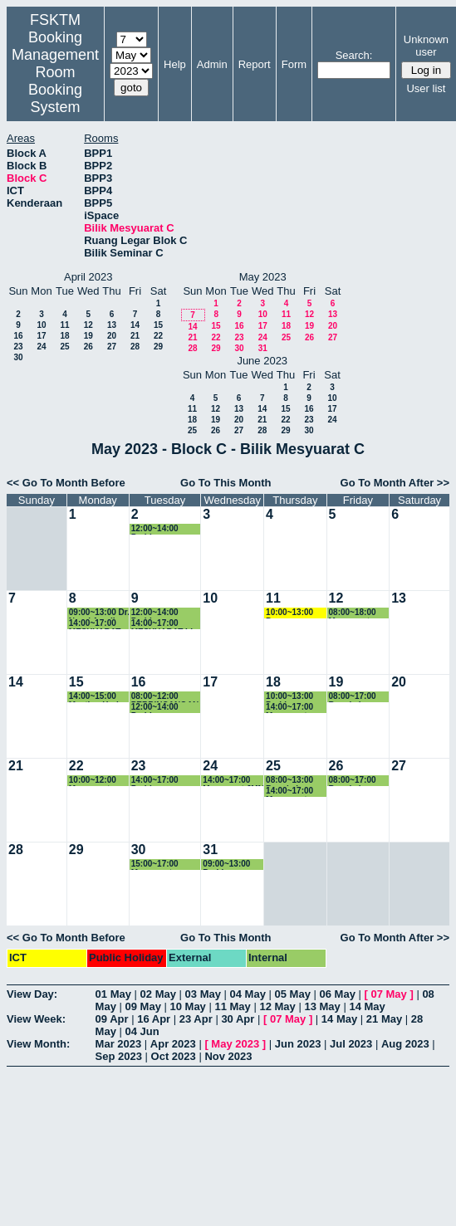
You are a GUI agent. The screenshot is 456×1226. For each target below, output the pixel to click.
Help (175, 64)
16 (17, 335)
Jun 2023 (298, 1044)
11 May (232, 1006)
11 (64, 325)
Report (254, 64)
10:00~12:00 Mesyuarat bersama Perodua (92, 780)
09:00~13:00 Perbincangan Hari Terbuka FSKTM (230, 864)
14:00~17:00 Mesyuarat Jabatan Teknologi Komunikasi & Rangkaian (293, 791)
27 (111, 346)
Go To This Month (226, 482)
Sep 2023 (119, 1056)
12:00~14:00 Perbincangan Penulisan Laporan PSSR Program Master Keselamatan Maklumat (162, 529)
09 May (143, 1006)
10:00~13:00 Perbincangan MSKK (293, 696)
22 (158, 335)
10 (41, 325)
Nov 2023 (228, 1056)
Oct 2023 (173, 1056)
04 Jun (142, 1031)
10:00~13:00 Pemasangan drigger (291, 613)
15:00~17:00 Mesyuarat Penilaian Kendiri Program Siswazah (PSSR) (165, 864)
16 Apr (153, 1019)
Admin (212, 64)
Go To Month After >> (395, 482)
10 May (187, 1006)
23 (17, 346)
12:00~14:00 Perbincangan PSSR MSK (158, 707)
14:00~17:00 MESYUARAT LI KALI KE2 (162, 623)
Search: (354, 55)
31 (262, 348)
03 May (203, 994)
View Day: (32, 994)
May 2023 (235, 1044)
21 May (384, 1019)
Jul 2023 (351, 1044)
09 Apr (112, 1019)
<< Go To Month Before (66, 482)
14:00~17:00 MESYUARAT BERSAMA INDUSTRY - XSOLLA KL (95, 623)
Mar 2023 (119, 1044)
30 (17, 357)
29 (158, 346)
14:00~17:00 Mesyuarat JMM (233, 780)
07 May (388, 994)
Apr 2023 (173, 1044)
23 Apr (196, 1019)
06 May (337, 994)
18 (64, 335)
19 (88, 335)
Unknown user (426, 45)
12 (88, 325)
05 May (293, 994)
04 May (248, 994)
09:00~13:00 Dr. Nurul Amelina (99, 613)
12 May (277, 1006)
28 (135, 346)
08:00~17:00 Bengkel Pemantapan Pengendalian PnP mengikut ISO (357, 696)
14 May (367, 1006)
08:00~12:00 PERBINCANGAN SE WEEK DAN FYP (165, 696)
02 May (158, 994)
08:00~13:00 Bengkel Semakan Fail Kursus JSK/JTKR (292, 780)
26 (88, 346)
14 (135, 325)
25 (64, 346)
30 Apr (237, 1019)
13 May (322, 1006)
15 (158, 325)
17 (41, 335)
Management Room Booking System (55, 80)
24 (41, 346)
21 (135, 335)
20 (111, 335)
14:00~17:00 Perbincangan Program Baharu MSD (163, 780)
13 (111, 325)
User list (425, 88)
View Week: (36, 1019)
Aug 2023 (405, 1044)
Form (294, 64)
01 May (113, 994)
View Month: (38, 1044)
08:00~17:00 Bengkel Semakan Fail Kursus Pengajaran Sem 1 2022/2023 (355, 780)
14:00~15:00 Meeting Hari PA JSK (94, 696)
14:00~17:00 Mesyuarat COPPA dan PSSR (289, 707)
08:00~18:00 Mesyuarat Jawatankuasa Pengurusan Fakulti (357, 613)
